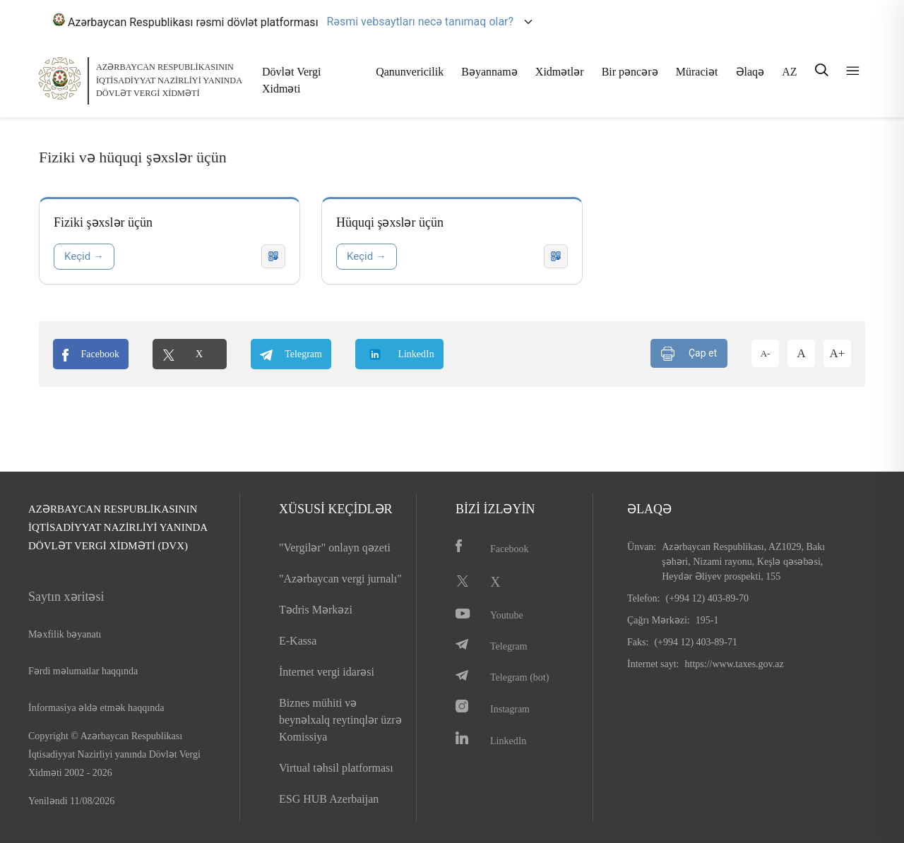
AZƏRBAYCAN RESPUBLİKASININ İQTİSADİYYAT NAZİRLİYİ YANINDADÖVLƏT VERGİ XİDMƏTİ (169, 80)
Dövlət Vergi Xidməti (291, 80)
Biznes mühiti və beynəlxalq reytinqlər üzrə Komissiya (340, 720)
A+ (837, 353)
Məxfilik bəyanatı (65, 634)
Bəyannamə (489, 72)
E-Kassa (297, 641)
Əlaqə (750, 72)
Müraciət (697, 72)
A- (766, 353)
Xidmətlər (559, 72)
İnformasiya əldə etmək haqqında (96, 707)
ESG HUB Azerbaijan (329, 799)
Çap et (689, 354)
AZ (789, 72)
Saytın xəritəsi (66, 597)
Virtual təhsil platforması (336, 768)
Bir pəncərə (630, 72)
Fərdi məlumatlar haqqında (83, 671)
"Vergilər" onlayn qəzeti (335, 548)
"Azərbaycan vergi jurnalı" (340, 579)
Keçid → (84, 256)
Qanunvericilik (410, 72)
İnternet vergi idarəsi (326, 672)
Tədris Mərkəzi (315, 610)
